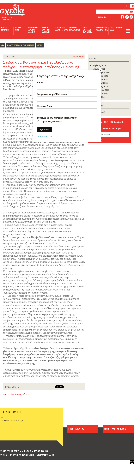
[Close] (100, 70)
